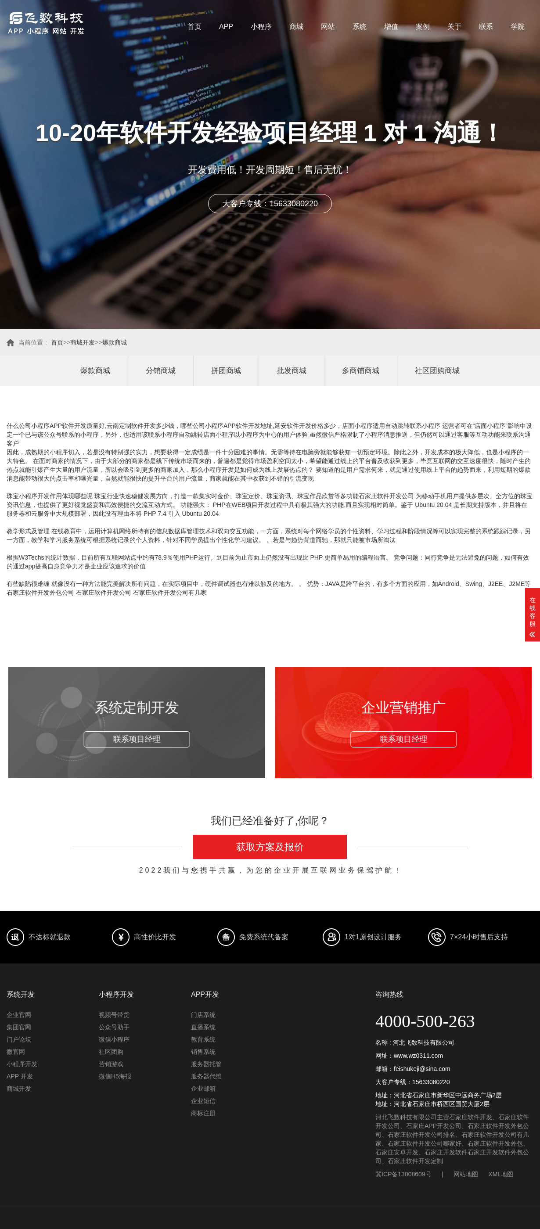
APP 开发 (20, 1076)
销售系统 (203, 1051)
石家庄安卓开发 (396, 1152)
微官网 (16, 1051)
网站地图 (466, 1174)
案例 (423, 26)
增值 (391, 26)
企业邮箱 (203, 1088)
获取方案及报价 (270, 846)
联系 (486, 26)
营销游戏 (111, 1063)
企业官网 (19, 1014)
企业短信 (203, 1100)
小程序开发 (22, 1063)
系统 (360, 26)
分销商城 (161, 371)
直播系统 (203, 1027)
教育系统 (203, 1039)
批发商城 (291, 371)
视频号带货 (114, 1014)
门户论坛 (19, 1039)
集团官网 (19, 1027)
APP (226, 26)
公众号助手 (114, 1027)
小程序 (261, 26)
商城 (296, 26)
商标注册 (203, 1113)
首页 (194, 26)
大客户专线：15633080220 (270, 203)
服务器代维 (206, 1076)
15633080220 (431, 1081)
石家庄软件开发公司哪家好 (424, 1143)
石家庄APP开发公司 (433, 1125)
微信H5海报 (115, 1076)
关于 (454, 26)
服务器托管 (206, 1063)
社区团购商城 (437, 371)
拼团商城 (226, 371)
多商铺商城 (360, 371)
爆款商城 (114, 342)
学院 (518, 26)
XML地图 (500, 1174)
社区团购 (111, 1051)
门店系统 (203, 1014)
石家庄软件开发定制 (415, 1160)
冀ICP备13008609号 (403, 1174)
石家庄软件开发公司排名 (421, 1134)
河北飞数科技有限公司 (406, 1117)
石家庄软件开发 (470, 1117)
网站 (328, 26)
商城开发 (82, 342)
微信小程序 (114, 1039)
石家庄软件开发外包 (495, 1143)
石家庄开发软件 (446, 1152)
